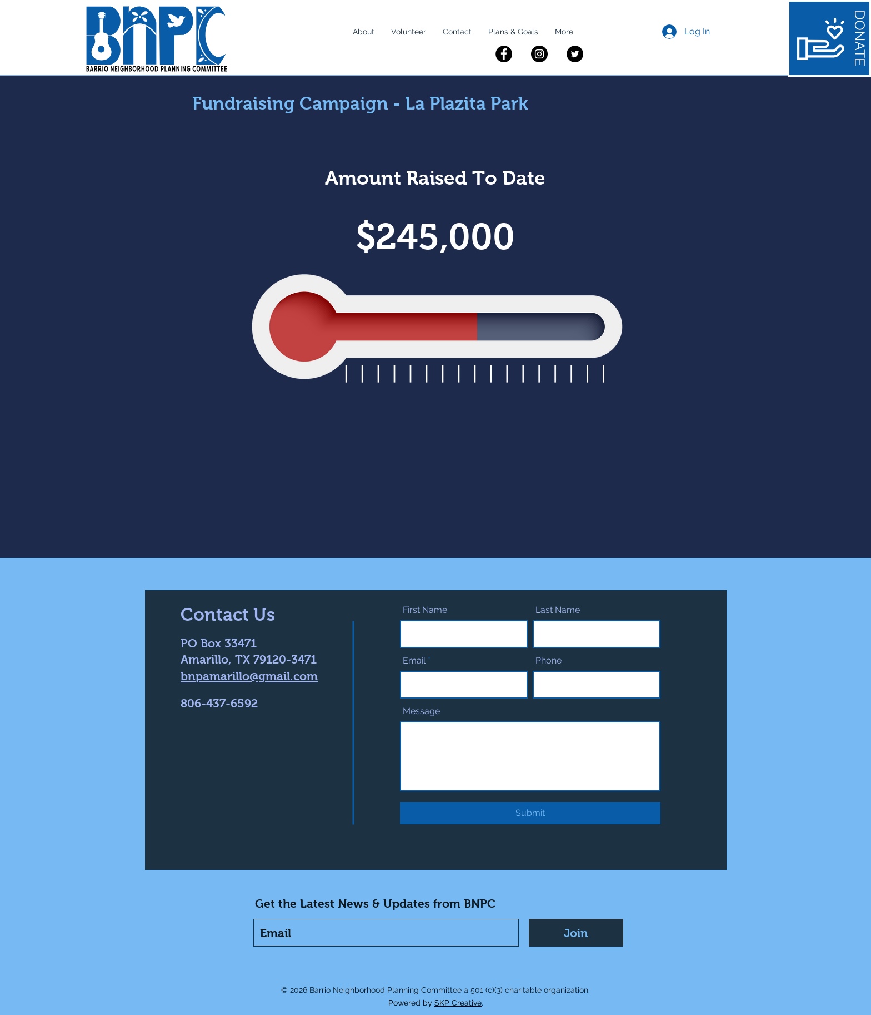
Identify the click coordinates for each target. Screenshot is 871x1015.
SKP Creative (458, 1002)
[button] (363, 32)
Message (421, 711)
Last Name (557, 610)
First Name (425, 610)
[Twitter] (575, 54)
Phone (548, 660)
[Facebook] (503, 54)
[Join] (576, 933)
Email (414, 660)
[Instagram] (539, 54)
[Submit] (530, 813)
